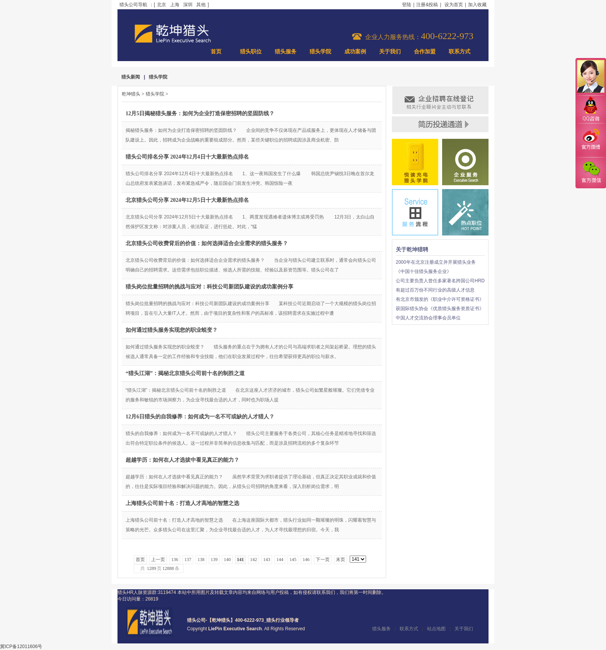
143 (266, 559)
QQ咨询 (590, 110)
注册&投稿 (427, 4)
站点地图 (436, 628)
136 (174, 559)
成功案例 (355, 52)
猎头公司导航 (133, 4)
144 (279, 559)
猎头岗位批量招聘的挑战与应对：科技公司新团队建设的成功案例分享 (209, 287)
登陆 (406, 4)
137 (187, 559)
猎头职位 (251, 52)
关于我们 (390, 52)
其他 (201, 4)
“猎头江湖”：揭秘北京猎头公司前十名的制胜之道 (185, 373)
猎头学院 (320, 52)
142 (253, 559)
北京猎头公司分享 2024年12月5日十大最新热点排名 (187, 200)
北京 (161, 4)
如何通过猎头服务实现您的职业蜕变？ (172, 330)
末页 (340, 559)
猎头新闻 (130, 77)
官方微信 (590, 172)
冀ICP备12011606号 (21, 646)
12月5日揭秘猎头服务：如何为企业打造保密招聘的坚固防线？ (200, 113)
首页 (216, 52)
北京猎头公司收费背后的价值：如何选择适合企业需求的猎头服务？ (207, 243)
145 (292, 559)
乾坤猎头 (131, 94)
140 (227, 559)
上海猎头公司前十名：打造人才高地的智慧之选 (182, 503)
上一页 (158, 559)
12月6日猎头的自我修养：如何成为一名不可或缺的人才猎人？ (200, 417)
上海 (174, 4)
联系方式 (459, 52)
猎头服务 (285, 52)
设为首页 (453, 4)
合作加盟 (425, 52)
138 (200, 559)
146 (306, 559)
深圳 (187, 4)
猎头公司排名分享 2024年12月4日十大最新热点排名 (187, 157)
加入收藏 (477, 4)
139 (214, 559)
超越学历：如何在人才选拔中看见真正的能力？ (182, 460)
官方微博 (590, 140)
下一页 (323, 559)
